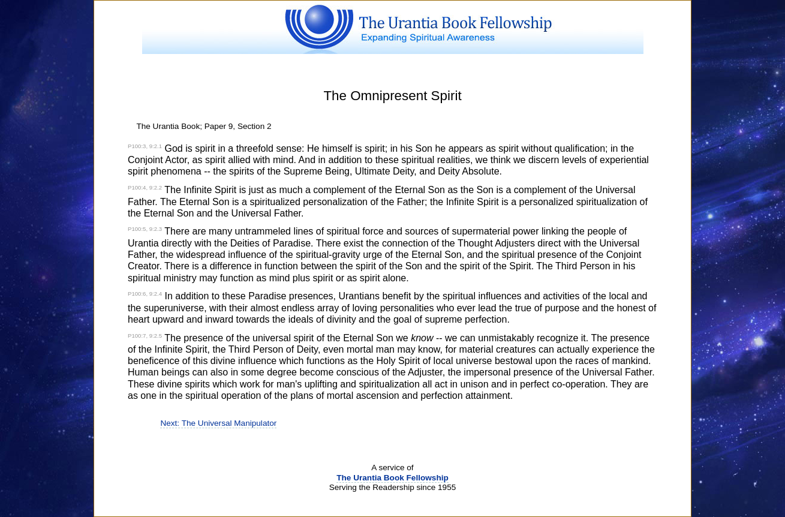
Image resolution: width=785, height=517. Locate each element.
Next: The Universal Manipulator (218, 423)
